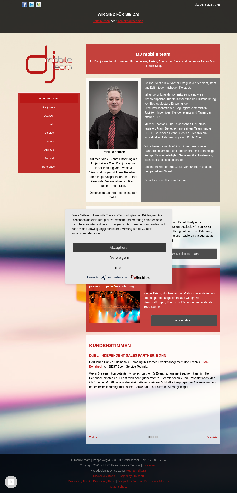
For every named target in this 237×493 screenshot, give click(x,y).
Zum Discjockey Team (184, 253)
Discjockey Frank (79, 481)
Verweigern (119, 257)
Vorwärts (212, 437)
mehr (119, 267)
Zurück (93, 437)
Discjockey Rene (104, 481)
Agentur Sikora (136, 470)
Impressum (150, 465)
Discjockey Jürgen (130, 481)
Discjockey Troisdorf (130, 476)
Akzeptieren (119, 247)
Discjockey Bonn (104, 476)
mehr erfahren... (184, 320)
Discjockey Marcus (156, 481)
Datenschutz (118, 486)
